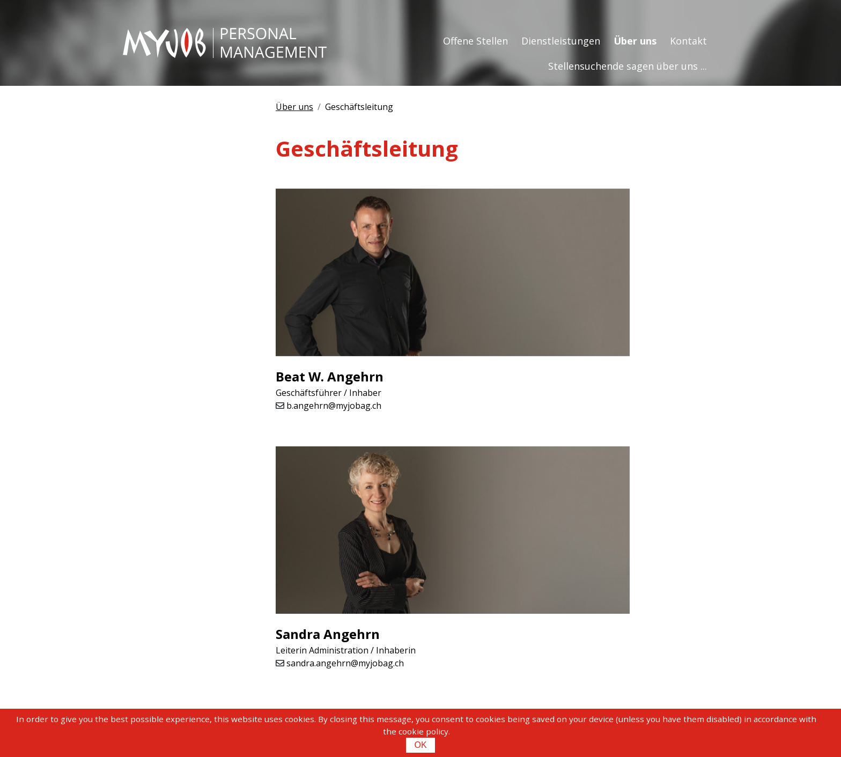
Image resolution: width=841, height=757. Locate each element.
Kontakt (688, 40)
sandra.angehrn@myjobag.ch (345, 663)
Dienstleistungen (560, 40)
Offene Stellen (475, 40)
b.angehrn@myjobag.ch (333, 405)
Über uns (635, 40)
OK (420, 744)
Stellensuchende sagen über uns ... (627, 66)
